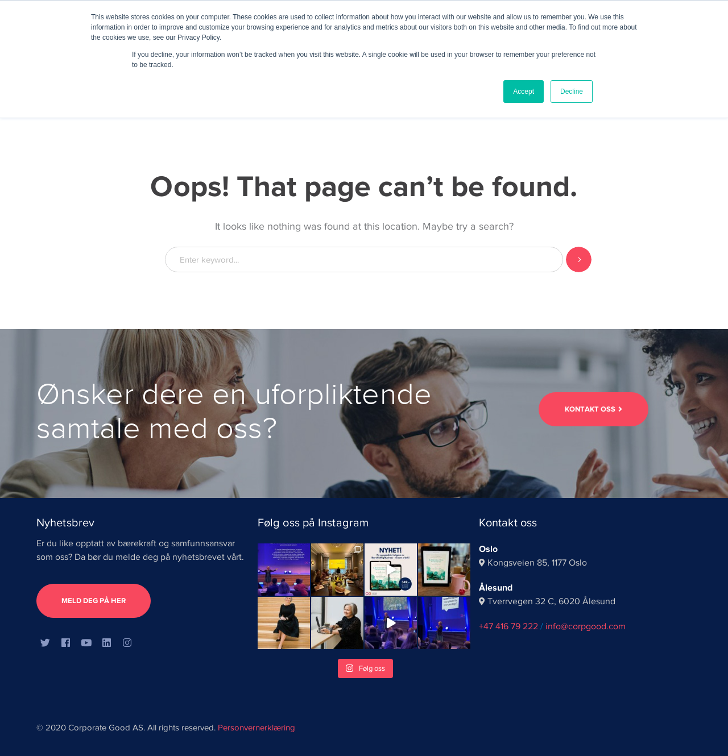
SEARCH (579, 259)
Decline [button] (571, 91)
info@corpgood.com (585, 626)
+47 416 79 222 (508, 626)
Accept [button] (523, 91)
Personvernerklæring (256, 727)
